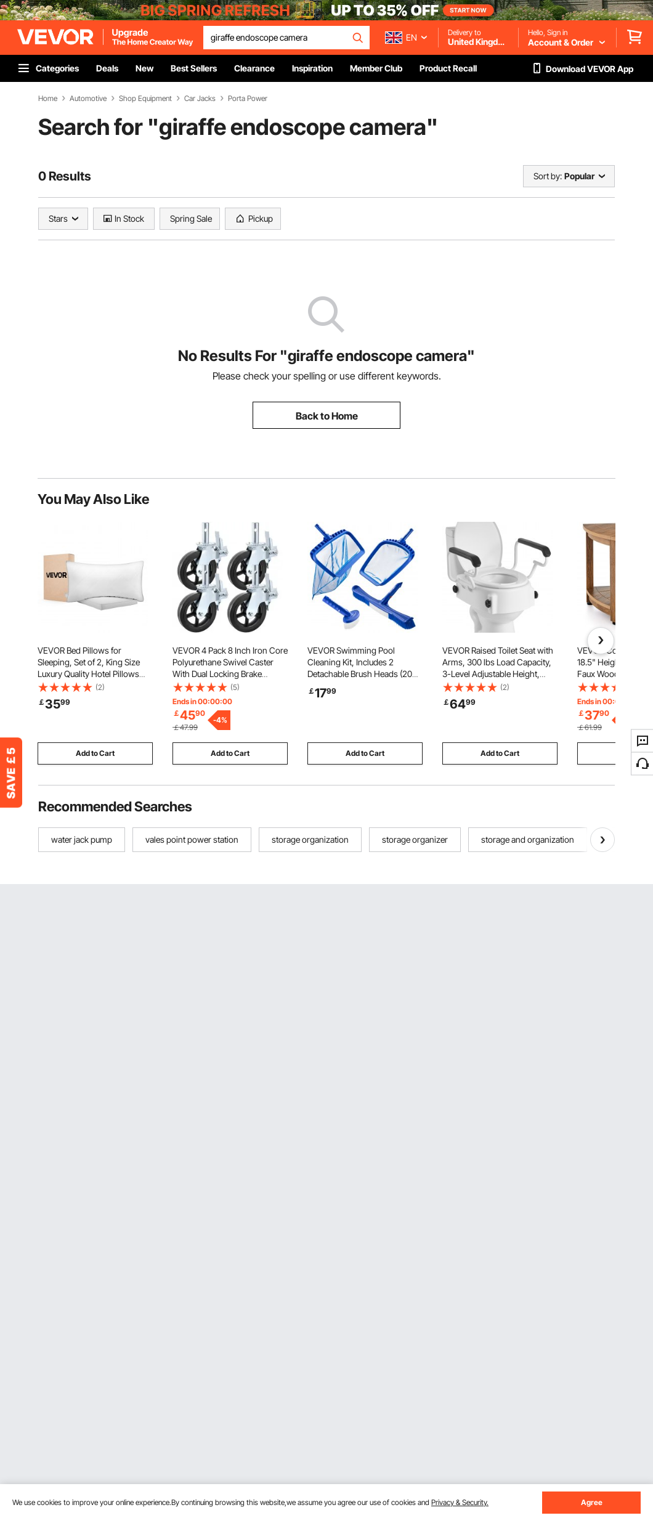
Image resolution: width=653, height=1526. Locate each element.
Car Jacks (200, 98)
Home (47, 98)
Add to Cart (95, 753)
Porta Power (247, 98)
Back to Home (327, 416)
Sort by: (547, 176)
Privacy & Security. (460, 1502)
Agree (591, 1502)
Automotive (88, 98)
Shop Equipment (145, 98)
